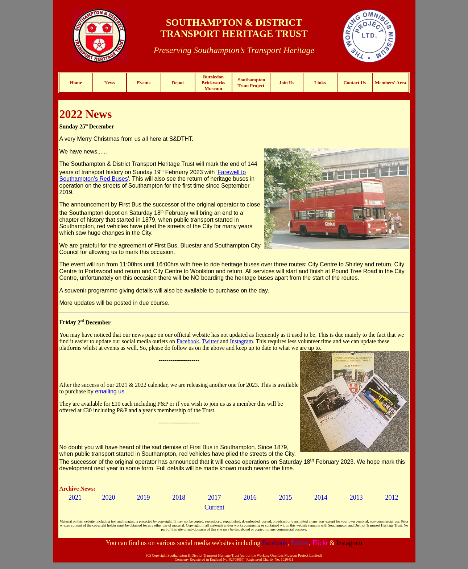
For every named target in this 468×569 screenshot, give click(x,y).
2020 (108, 497)
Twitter (210, 341)
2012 (391, 497)
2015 (285, 497)
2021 (75, 497)
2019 (143, 497)
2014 (320, 497)
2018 (178, 497)
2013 (356, 497)
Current (214, 507)
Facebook (188, 341)
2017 (214, 497)
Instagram (241, 341)
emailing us (109, 391)
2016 (250, 497)
